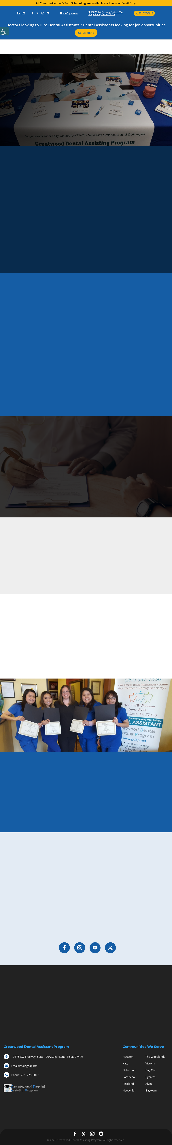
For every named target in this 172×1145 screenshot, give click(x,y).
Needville (128, 1090)
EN (18, 13)
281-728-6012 (25, 1075)
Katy (125, 1063)
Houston (128, 1056)
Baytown (151, 1090)
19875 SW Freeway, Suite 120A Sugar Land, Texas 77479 (105, 13)
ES (23, 13)
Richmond (129, 1070)
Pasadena (129, 1077)
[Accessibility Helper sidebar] (4, 31)
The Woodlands (155, 1056)
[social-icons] (32, 13)
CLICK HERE (86, 33)
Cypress (150, 1077)
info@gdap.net (24, 1066)
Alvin (148, 1083)
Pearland (128, 1083)
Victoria (150, 1063)
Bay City (150, 1070)
